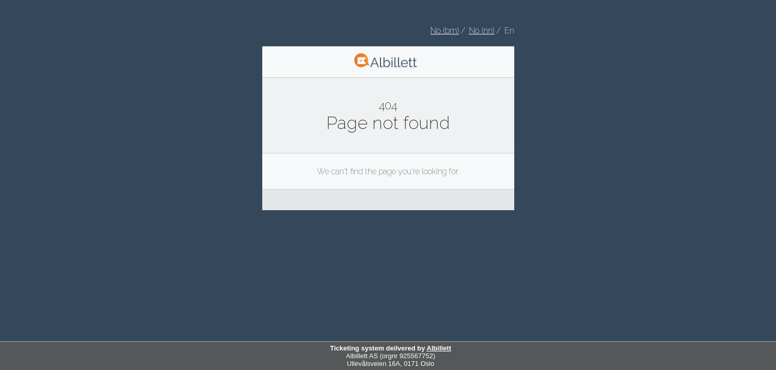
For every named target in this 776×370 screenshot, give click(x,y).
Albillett (439, 348)
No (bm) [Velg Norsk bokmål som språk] (444, 30)
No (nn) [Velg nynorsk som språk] (482, 30)
